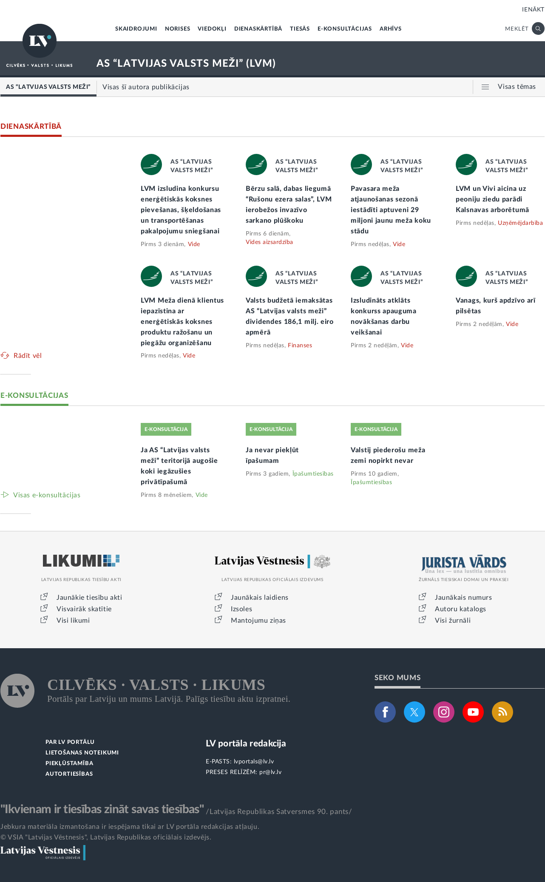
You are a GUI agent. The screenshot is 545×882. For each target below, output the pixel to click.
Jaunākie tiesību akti (89, 597)
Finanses (300, 346)
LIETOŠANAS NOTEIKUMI (82, 753)
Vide (194, 244)
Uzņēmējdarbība (520, 223)
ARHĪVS (391, 29)
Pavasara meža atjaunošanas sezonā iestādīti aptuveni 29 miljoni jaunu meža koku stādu (391, 210)
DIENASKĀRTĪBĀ (258, 29)
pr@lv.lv (270, 772)
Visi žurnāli (453, 620)
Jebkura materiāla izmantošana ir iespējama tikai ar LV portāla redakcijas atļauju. (129, 826)
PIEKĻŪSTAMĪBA (69, 763)
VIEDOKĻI (212, 29)
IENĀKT (533, 10)
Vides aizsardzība (269, 242)
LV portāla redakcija (246, 743)
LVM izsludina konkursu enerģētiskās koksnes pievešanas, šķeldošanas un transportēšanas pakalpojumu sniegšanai (181, 210)
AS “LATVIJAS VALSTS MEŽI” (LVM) (186, 64)
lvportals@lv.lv (254, 762)
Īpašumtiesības (313, 474)
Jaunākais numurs (463, 597)
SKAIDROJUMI (136, 29)
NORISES (177, 29)
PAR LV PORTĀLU (70, 742)
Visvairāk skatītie (84, 609)
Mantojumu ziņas (258, 620)
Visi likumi (73, 620)
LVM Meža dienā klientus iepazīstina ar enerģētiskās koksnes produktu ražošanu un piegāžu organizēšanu (182, 321)
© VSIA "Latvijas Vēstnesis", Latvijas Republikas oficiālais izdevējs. (105, 837)
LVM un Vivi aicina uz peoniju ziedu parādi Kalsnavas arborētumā (492, 199)
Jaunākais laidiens (260, 597)
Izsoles (241, 609)
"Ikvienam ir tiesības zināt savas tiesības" (102, 809)
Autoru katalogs (460, 609)
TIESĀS (300, 29)
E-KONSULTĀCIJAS (345, 29)
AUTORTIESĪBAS (69, 774)
